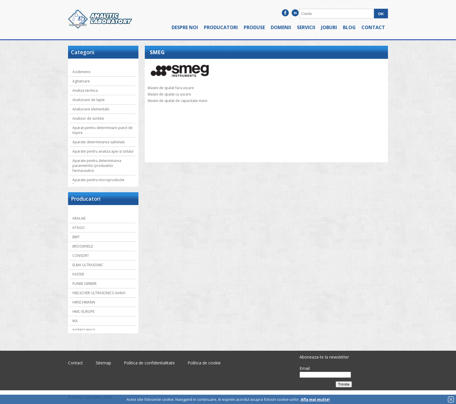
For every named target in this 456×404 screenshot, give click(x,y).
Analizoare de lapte (88, 99)
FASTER (78, 274)
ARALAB (79, 218)
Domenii (281, 27)
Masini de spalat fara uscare (171, 87)
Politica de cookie (204, 363)
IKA (75, 320)
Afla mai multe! (315, 399)
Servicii (306, 27)
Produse (254, 27)
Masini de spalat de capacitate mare (177, 100)
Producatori (221, 27)
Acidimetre (81, 71)
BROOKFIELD (82, 246)
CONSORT (80, 255)
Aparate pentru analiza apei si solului (102, 151)
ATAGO (78, 227)
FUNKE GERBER (84, 283)
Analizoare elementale (90, 109)
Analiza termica (85, 90)
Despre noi (185, 27)
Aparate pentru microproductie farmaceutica (98, 182)
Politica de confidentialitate (149, 363)
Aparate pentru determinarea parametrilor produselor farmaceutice (96, 165)
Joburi (329, 27)
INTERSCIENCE (83, 330)
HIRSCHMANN (83, 302)
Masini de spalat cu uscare (169, 94)
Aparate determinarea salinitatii (98, 142)
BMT (76, 236)
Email (305, 368)
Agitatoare (81, 81)
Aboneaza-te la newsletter (324, 357)
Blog (349, 27)
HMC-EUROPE (83, 311)
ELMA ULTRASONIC (87, 264)
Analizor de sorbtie (88, 118)
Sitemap (103, 363)
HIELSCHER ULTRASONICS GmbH (98, 292)
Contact (373, 27)
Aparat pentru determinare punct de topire (102, 130)
